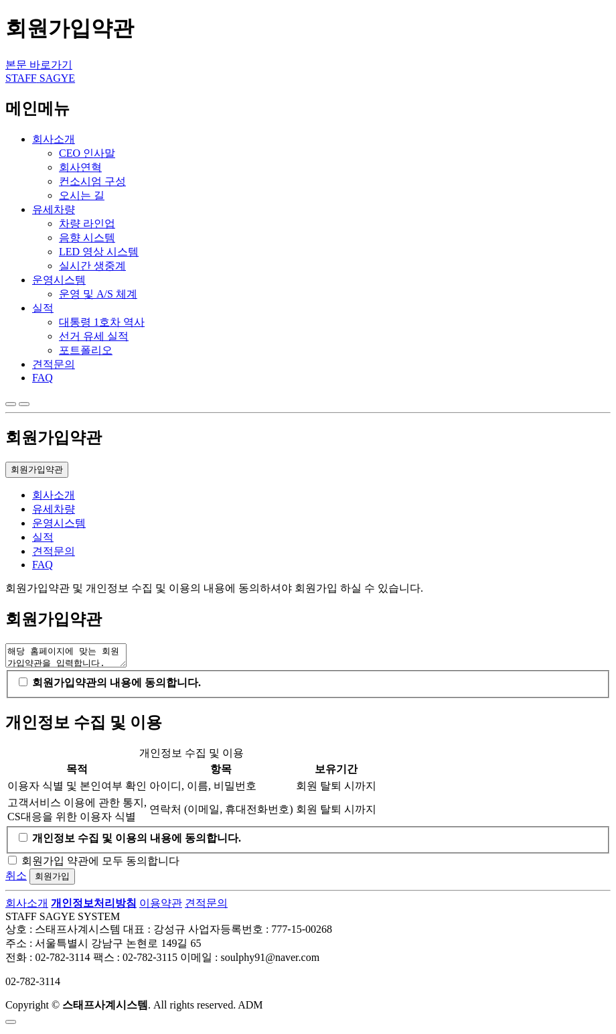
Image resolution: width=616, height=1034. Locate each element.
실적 (43, 308)
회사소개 (53, 139)
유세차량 (53, 209)
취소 (16, 879)
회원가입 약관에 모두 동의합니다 (100, 864)
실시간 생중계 (92, 265)
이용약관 (160, 907)
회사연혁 (80, 167)
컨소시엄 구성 (92, 181)
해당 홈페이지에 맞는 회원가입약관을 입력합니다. (72, 657)
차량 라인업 (87, 223)
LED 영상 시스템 (99, 251)
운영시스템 (59, 279)
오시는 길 (81, 195)
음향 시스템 (87, 237)
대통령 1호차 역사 (102, 322)
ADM (250, 1009)
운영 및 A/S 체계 (98, 294)
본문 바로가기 (38, 64)
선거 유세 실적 (94, 336)
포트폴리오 (85, 350)
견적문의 (53, 364)
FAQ (42, 377)
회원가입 (52, 880)
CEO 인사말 (87, 153)
